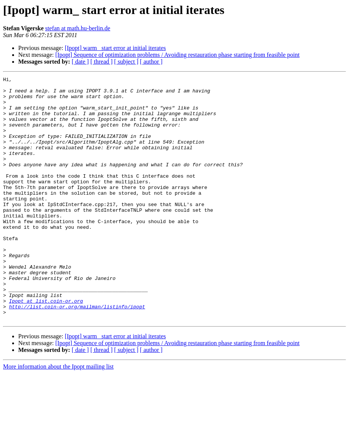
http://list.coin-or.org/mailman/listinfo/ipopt (77, 353)
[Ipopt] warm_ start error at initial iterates (115, 48)
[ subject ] (126, 61)
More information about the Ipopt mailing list (58, 415)
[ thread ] (101, 61)
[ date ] (80, 61)
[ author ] (151, 61)
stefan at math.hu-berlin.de (77, 28)
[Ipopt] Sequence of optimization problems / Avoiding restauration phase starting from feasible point (177, 55)
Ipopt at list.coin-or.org (46, 346)
